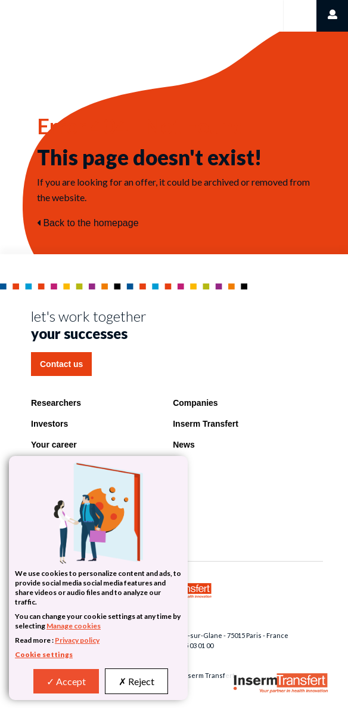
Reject (136, 681)
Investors (49, 424)
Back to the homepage (88, 223)
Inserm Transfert (205, 424)
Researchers (56, 403)
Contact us (61, 364)
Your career (54, 444)
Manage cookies (73, 625)
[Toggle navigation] (299, 16)
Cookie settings (44, 654)
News (184, 444)
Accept (66, 681)
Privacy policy (77, 640)
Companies (195, 403)
